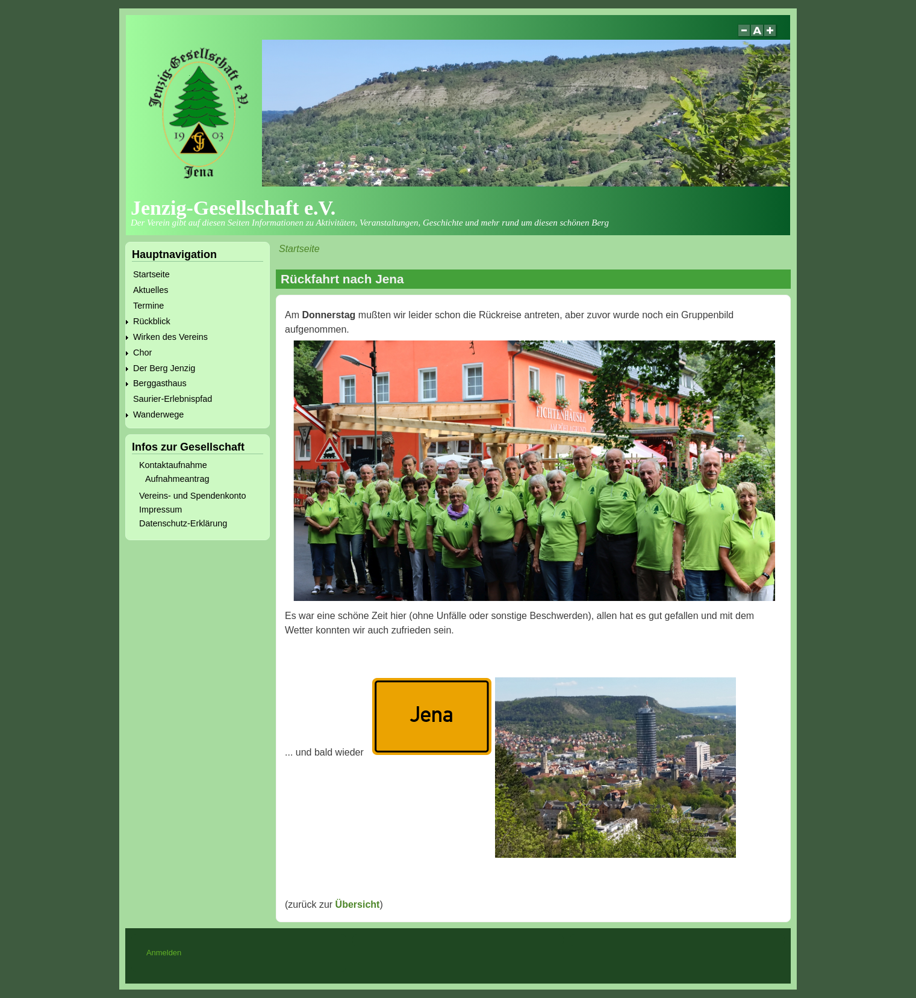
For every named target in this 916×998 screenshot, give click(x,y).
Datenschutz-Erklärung (183, 523)
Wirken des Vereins (170, 337)
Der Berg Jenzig (164, 368)
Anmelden (163, 952)
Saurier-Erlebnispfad (172, 399)
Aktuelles (150, 290)
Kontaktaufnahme (173, 465)
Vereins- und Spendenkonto (192, 496)
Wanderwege (158, 414)
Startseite (299, 249)
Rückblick (151, 321)
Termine (148, 305)
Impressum (160, 509)
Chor (142, 352)
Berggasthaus (160, 383)
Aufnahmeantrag (177, 479)
